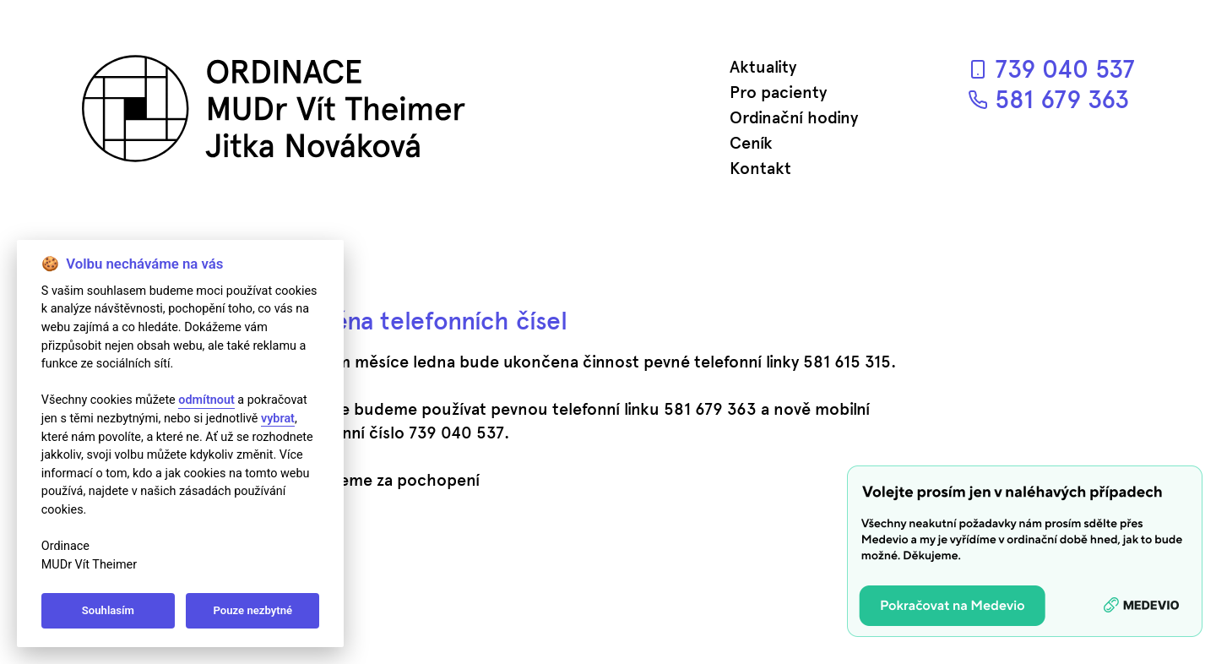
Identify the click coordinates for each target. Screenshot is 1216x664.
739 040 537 (1051, 69)
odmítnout (206, 400)
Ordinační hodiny (794, 117)
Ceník (751, 143)
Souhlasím (108, 610)
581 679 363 (1048, 99)
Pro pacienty (778, 92)
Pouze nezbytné (253, 610)
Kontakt (760, 168)
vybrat (278, 418)
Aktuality (763, 67)
